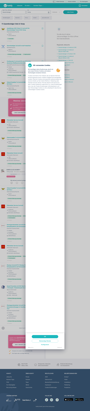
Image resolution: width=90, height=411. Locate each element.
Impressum (59, 347)
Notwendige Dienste (45, 341)
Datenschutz (30, 347)
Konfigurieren (45, 344)
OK (45, 336)
